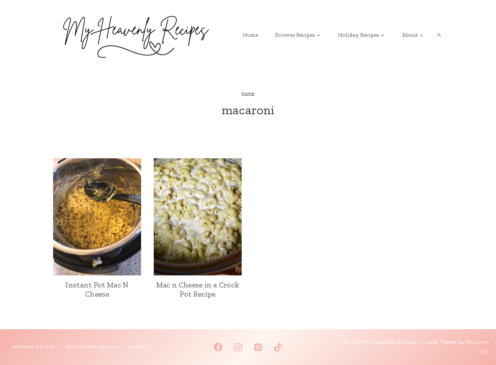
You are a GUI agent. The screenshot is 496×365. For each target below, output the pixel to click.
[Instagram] (238, 347)
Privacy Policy (34, 347)
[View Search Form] (439, 35)
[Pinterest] (258, 347)
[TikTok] (278, 347)
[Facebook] (218, 347)
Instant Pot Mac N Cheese (96, 289)
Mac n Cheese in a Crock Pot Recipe (197, 289)
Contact (140, 347)
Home (250, 34)
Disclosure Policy (92, 347)
